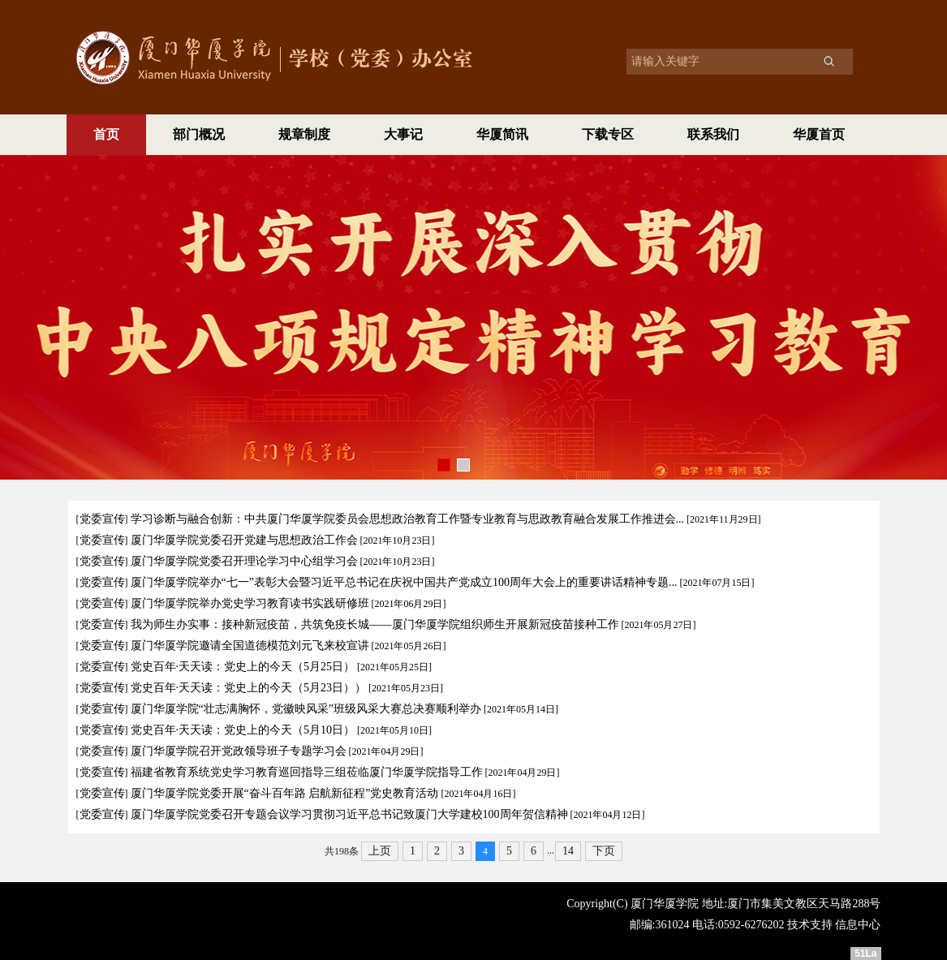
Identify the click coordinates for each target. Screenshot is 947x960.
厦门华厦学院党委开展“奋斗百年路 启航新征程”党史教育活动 (285, 793)
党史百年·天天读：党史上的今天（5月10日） (243, 730)
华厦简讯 (502, 134)
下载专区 (608, 134)
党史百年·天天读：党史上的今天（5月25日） (243, 667)
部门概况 (199, 134)
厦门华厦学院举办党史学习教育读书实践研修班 (250, 603)
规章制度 (304, 134)
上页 (379, 851)
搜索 (828, 61)
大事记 (403, 134)
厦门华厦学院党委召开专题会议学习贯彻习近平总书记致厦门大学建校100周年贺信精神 (349, 814)
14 (568, 851)
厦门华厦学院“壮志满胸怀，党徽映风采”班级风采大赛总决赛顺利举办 (306, 709)
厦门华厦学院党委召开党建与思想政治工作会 (244, 540)
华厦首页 (819, 134)
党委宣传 (102, 519)
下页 (603, 851)
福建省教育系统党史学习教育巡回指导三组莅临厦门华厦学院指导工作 (307, 772)
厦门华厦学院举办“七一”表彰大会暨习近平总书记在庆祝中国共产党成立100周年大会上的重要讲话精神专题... (404, 582)
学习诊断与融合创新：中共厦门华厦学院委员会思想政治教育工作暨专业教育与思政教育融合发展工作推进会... (408, 519)
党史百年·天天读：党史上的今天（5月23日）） (249, 688)
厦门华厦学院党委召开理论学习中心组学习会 (244, 561)
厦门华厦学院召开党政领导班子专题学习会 (239, 751)
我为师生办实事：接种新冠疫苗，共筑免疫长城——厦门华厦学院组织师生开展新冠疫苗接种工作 (375, 624)
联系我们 (713, 134)
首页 (106, 134)
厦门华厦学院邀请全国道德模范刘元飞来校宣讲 (250, 645)
